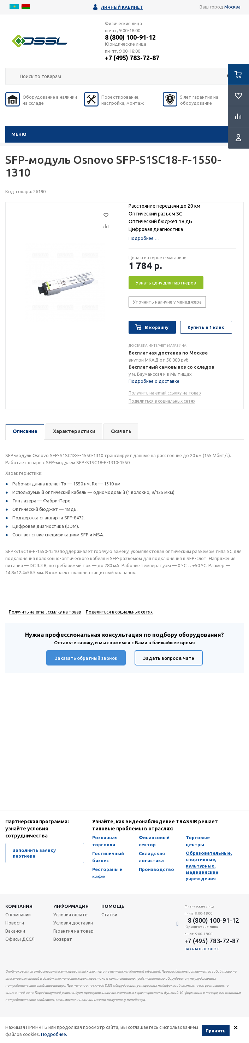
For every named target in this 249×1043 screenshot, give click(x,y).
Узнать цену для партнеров (166, 282)
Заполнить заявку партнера (34, 853)
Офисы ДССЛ (20, 939)
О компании (18, 914)
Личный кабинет (122, 7)
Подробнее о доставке (154, 381)
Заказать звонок (202, 949)
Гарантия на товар (73, 930)
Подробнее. (54, 1034)
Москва (232, 6)
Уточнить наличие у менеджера (167, 301)
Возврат (62, 939)
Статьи (109, 914)
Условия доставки (73, 922)
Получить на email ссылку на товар (165, 393)
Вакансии (15, 930)
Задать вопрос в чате (168, 658)
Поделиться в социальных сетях (162, 401)
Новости (14, 922)
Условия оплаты (71, 914)
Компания (18, 906)
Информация (71, 906)
